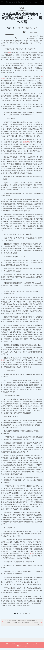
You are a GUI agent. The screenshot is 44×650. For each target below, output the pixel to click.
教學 (2, 362)
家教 (9, 54)
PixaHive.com (21, 647)
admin (34, 30)
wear (22, 10)
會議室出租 (26, 143)
